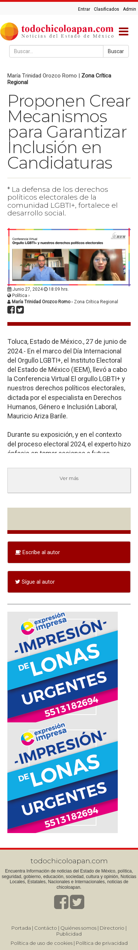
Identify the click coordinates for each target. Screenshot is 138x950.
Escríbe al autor (37, 552)
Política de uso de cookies (41, 943)
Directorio (112, 928)
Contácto (45, 928)
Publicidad (69, 934)
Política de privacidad (102, 943)
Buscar (116, 51)
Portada (21, 928)
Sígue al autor (35, 581)
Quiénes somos (78, 928)
